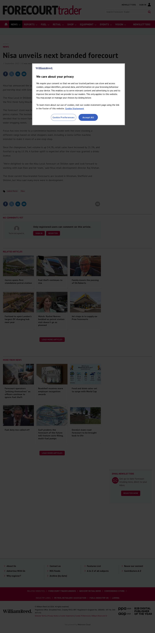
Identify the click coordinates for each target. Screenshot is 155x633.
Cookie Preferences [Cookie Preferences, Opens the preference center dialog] (64, 117)
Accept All (88, 117)
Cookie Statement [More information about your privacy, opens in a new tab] (74, 108)
